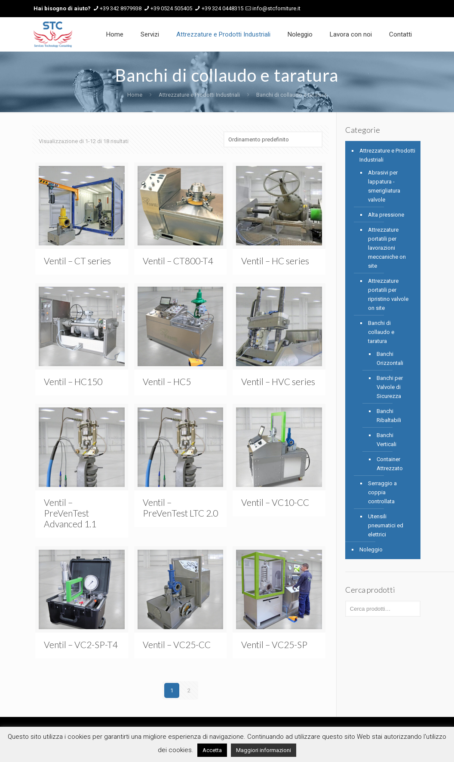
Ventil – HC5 (167, 381)
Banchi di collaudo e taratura (381, 332)
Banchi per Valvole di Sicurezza (390, 387)
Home (134, 95)
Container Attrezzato (390, 463)
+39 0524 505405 (171, 8)
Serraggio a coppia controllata (382, 492)
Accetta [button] (212, 750)
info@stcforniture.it (276, 8)
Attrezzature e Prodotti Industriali (199, 95)
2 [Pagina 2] (188, 690)
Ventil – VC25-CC (177, 644)
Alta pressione (386, 214)
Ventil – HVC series (278, 381)
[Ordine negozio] (273, 139)
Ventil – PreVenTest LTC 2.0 (180, 507)
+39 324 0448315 (222, 8)
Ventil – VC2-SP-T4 (81, 644)
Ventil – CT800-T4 (178, 260)
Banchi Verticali (386, 439)
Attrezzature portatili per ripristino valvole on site (388, 294)
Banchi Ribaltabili (389, 415)
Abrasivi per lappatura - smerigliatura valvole (384, 186)
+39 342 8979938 (120, 8)
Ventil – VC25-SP (274, 644)
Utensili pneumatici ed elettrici (385, 525)
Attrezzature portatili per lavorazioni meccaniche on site (387, 247)
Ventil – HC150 (73, 381)
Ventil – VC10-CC (275, 502)
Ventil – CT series (77, 260)
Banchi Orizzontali (390, 358)
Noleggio (371, 549)
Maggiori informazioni (263, 750)
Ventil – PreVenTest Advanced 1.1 (70, 513)
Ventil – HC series (275, 260)
